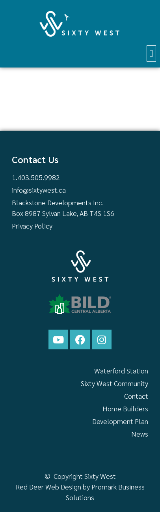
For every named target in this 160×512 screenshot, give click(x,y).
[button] (151, 53)
